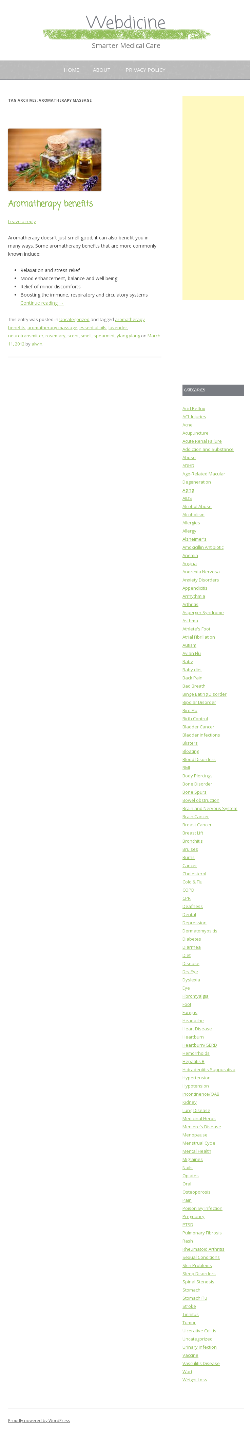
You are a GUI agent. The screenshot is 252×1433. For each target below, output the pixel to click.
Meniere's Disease (201, 1127)
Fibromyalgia (195, 996)
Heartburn (193, 1037)
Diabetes (191, 939)
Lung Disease (196, 1110)
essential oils (92, 327)
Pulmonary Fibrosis (202, 1233)
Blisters (190, 743)
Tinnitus (190, 1314)
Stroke (189, 1306)
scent (73, 336)
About (102, 69)
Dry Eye (190, 971)
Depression (194, 923)
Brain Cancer (195, 816)
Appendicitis (195, 588)
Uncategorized (74, 319)
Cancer (189, 865)
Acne (187, 425)
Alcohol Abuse (197, 506)
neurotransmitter (25, 336)
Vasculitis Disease (201, 1363)
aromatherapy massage (52, 327)
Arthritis (190, 604)
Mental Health (196, 1151)
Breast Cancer (197, 825)
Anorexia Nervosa (201, 572)
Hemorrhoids (196, 1053)
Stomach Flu (194, 1298)
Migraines (192, 1159)
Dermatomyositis (199, 931)
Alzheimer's (194, 539)
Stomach (191, 1290)
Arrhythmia (193, 596)
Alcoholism (193, 514)
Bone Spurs (194, 792)
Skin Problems (197, 1265)
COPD (188, 890)
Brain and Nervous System (209, 808)
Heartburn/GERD (199, 1045)
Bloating (190, 751)
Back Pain (192, 678)
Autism (189, 645)
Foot (186, 1004)
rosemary (55, 336)
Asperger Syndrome (203, 612)
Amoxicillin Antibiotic (203, 547)
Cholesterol (194, 874)
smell (86, 336)
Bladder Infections (201, 735)
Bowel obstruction (200, 800)
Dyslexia (191, 980)
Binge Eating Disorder (204, 694)
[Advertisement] (213, 198)
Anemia (190, 555)
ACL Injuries (194, 417)
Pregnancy (193, 1216)
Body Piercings (197, 776)
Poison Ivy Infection (202, 1208)
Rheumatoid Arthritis (203, 1249)
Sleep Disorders (199, 1273)
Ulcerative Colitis (199, 1331)
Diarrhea (191, 947)
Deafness (192, 906)
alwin (37, 344)
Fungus (189, 1012)
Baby (187, 661)
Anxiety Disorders (200, 580)
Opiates (190, 1176)
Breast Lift (192, 833)
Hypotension (195, 1086)
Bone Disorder (197, 784)
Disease (190, 963)
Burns (188, 857)
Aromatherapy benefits (50, 204)
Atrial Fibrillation (198, 637)
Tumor (189, 1322)
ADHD (188, 465)
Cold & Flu (192, 882)
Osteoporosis (196, 1192)
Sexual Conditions (201, 1257)
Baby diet (192, 670)
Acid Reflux (193, 408)
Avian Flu (191, 653)
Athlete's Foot (196, 629)
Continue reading (42, 303)
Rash (187, 1241)
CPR (186, 898)
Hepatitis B (193, 1061)
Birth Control (195, 718)
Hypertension (196, 1078)
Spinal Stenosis (198, 1282)
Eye (186, 988)
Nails (187, 1167)
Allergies (191, 523)
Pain (187, 1200)
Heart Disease (197, 1029)
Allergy (189, 531)
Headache (193, 1020)
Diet (186, 955)
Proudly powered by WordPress (39, 1420)
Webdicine (126, 23)
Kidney (189, 1102)
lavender (118, 327)
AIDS (187, 498)
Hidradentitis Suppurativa (208, 1069)
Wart (187, 1371)
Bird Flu (189, 710)
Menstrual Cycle (198, 1143)
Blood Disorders (199, 759)
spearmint (104, 336)
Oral (186, 1184)
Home (71, 69)
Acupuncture (195, 433)
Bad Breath (194, 686)
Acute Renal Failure (202, 441)
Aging (188, 490)
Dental (189, 914)
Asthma (190, 621)
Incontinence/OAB (200, 1094)
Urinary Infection (199, 1347)
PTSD (187, 1224)
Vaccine (190, 1355)
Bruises (190, 849)
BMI (186, 767)
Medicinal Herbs (199, 1118)
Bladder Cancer (198, 727)
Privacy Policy (145, 69)
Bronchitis (192, 841)
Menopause (195, 1135)
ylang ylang (128, 336)
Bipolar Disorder (199, 702)
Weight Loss (194, 1380)
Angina (189, 563)
